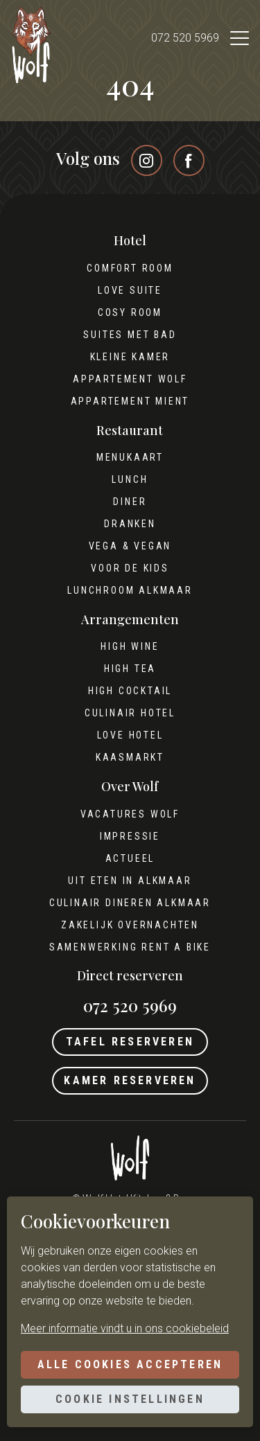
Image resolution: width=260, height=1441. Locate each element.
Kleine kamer (130, 356)
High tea (130, 668)
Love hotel (130, 735)
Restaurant (129, 431)
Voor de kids (130, 568)
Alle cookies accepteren (130, 1364)
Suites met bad (129, 334)
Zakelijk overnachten (130, 924)
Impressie (130, 836)
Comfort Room (130, 268)
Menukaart (130, 457)
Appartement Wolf (130, 378)
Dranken (130, 523)
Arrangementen (130, 620)
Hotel (130, 241)
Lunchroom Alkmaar (130, 590)
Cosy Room (130, 312)
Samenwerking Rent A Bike (130, 947)
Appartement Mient (130, 401)
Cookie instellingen (130, 1399)
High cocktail (130, 690)
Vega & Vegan (130, 545)
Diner (129, 501)
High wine (130, 646)
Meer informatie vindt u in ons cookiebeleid (125, 1328)
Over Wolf (129, 787)
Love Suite (130, 290)
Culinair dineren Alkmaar (130, 902)
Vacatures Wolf (130, 814)
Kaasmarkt (130, 757)
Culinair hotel (130, 712)
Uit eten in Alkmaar (129, 880)
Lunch (130, 479)
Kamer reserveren (130, 1080)
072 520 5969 (185, 37)
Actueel (130, 858)
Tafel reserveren (130, 1041)
